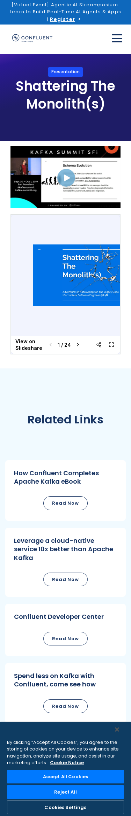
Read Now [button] (65, 503)
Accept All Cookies (65, 776)
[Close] (117, 729)
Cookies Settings (65, 807)
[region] (65, 769)
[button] (65, 490)
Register (62, 19)
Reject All (65, 792)
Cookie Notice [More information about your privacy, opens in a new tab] (67, 762)
